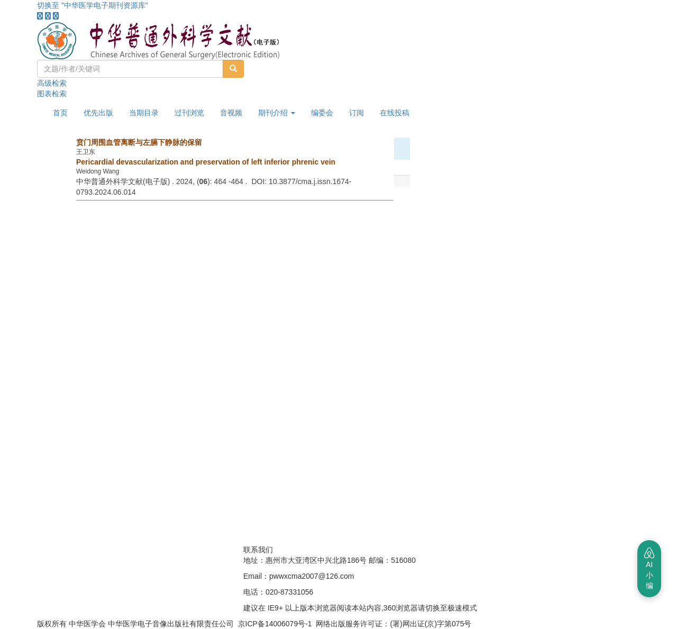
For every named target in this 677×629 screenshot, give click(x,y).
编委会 (322, 112)
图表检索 (52, 93)
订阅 (356, 112)
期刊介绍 (276, 112)
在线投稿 (394, 112)
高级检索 (52, 83)
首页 (60, 112)
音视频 (231, 112)
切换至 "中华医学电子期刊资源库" (92, 5)
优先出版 (98, 112)
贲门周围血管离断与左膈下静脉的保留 (139, 142)
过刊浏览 (189, 112)
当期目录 (144, 112)
